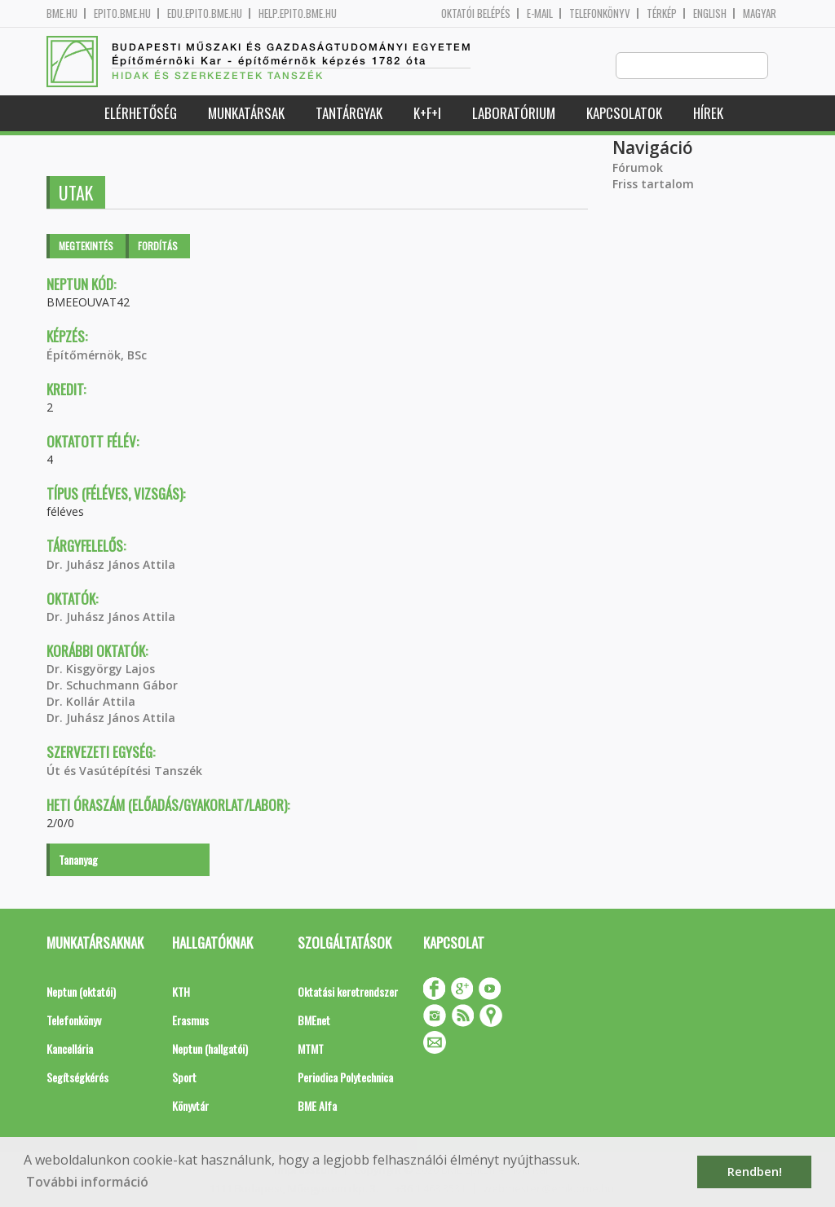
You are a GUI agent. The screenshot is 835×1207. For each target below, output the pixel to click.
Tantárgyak (349, 114)
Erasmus (190, 1020)
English (710, 13)
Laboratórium (513, 114)
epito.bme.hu (122, 13)
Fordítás (158, 246)
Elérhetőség (140, 114)
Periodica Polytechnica (345, 1077)
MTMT (311, 1049)
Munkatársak (246, 114)
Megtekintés (86, 246)
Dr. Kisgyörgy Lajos (100, 669)
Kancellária (69, 1049)
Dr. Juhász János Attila (110, 565)
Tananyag (78, 860)
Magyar (759, 13)
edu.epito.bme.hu (204, 13)
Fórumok (637, 168)
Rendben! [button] (754, 1171)
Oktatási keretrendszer (348, 992)
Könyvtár (190, 1106)
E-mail (540, 13)
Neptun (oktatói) (81, 992)
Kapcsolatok (624, 114)
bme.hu (61, 13)
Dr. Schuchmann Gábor (112, 686)
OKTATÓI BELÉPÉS (475, 13)
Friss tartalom (653, 184)
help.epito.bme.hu (297, 13)
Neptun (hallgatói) (210, 1049)
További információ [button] (87, 1182)
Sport (184, 1077)
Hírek (708, 114)
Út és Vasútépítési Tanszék (124, 771)
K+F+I (427, 114)
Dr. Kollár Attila (90, 702)
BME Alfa (317, 1106)
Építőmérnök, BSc (96, 355)
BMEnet (314, 1020)
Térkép (662, 13)
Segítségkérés (77, 1077)
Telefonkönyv (599, 13)
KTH (181, 992)
